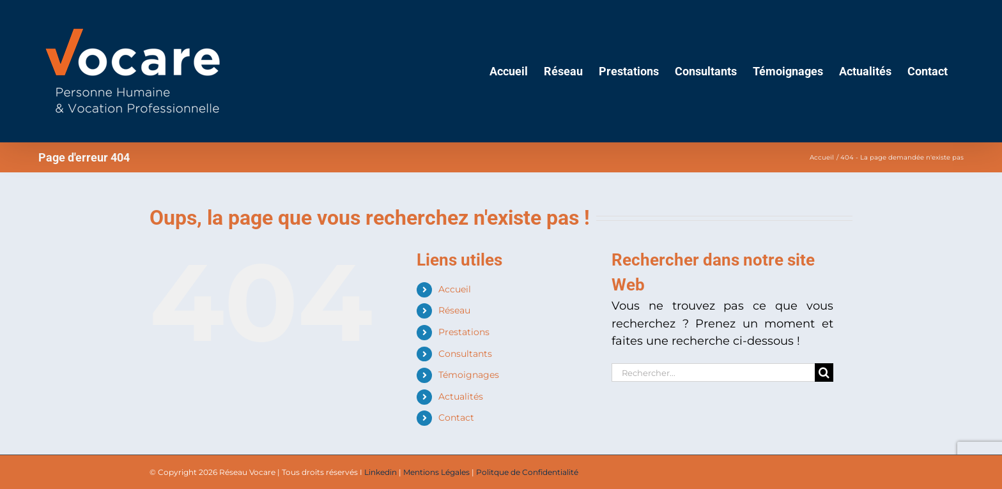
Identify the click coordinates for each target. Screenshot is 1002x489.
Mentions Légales (436, 472)
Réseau (454, 310)
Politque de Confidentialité (527, 472)
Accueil (454, 289)
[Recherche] (824, 372)
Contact (456, 417)
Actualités (460, 396)
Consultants (465, 353)
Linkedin (380, 472)
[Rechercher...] (713, 372)
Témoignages (468, 374)
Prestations (463, 332)
